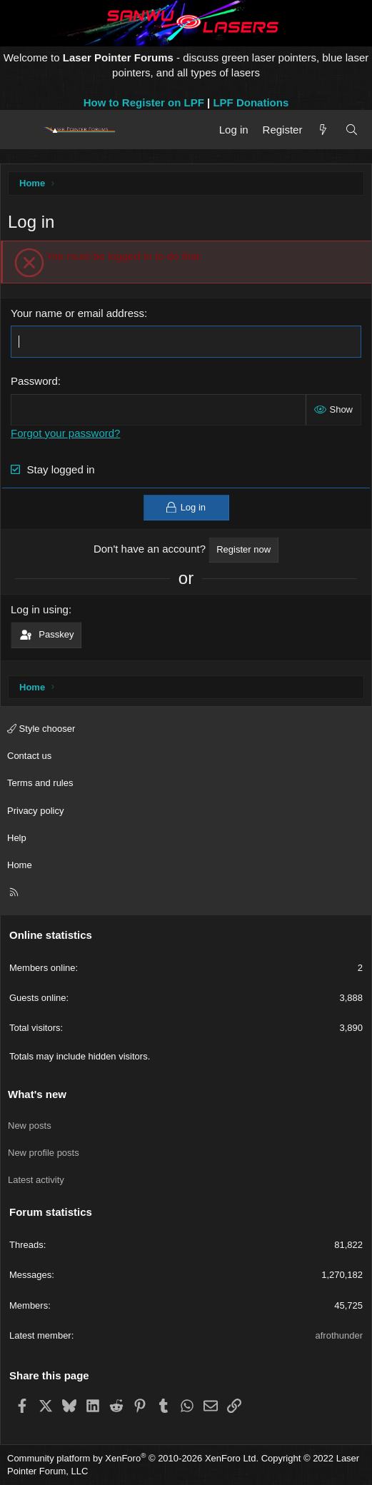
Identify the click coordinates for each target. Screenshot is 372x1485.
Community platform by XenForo (132, 1458)
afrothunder (339, 1335)
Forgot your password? (65, 433)
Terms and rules (40, 782)
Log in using (40, 609)
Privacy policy (35, 810)
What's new (37, 1094)
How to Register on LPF (144, 102)
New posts (29, 1125)
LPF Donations (250, 102)
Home (19, 865)
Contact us (29, 755)
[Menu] (23, 130)
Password (34, 381)
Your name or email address (77, 313)
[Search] (352, 129)
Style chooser (41, 728)
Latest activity (36, 1179)
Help (16, 837)
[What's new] (323, 129)
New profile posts (43, 1152)
